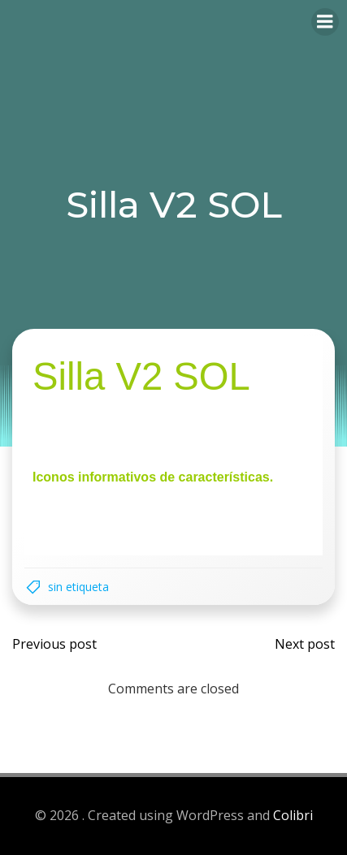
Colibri (293, 815)
